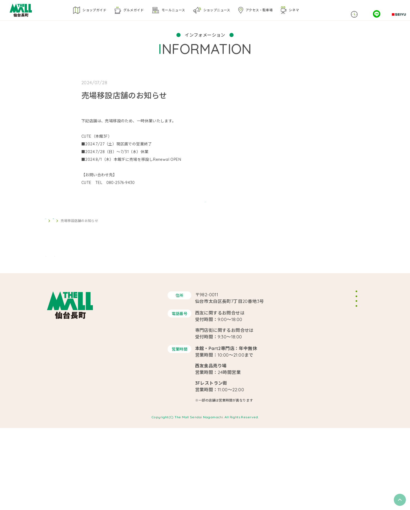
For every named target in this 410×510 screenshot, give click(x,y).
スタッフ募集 (326, 375)
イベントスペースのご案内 (337, 363)
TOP (49, 258)
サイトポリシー (328, 386)
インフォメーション (74, 258)
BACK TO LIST (205, 231)
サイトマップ (326, 397)
